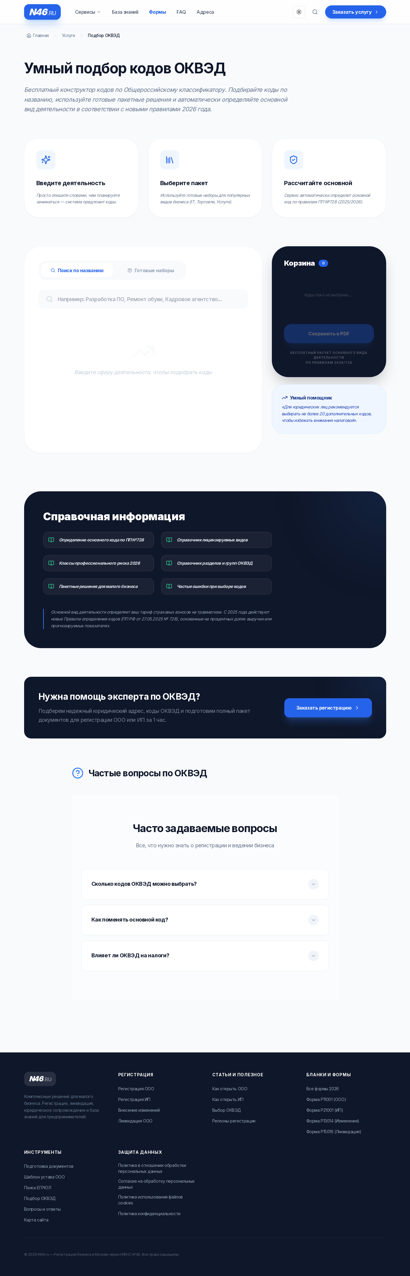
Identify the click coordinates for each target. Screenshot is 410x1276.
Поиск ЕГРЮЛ (37, 1187)
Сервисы (88, 12)
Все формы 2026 (322, 1088)
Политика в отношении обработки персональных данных (152, 1168)
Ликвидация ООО (135, 1120)
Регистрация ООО (136, 1088)
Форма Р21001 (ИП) (324, 1110)
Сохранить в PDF (329, 334)
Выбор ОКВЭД (226, 1110)
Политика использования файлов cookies (150, 1199)
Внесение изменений (139, 1110)
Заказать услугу (355, 12)
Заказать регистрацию (328, 708)
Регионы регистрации (233, 1120)
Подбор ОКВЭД (40, 1198)
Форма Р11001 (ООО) (326, 1099)
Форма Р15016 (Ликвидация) (333, 1131)
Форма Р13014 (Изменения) (332, 1120)
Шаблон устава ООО (44, 1176)
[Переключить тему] (299, 12)
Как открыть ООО (229, 1088)
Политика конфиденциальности (149, 1213)
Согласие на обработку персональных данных (156, 1184)
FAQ (181, 12)
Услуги (68, 35)
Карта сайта (36, 1219)
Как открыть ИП (228, 1099)
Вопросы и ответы (42, 1209)
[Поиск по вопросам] (315, 12)
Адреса (205, 12)
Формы (157, 12)
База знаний (125, 12)
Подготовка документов (49, 1166)
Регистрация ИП (134, 1099)
